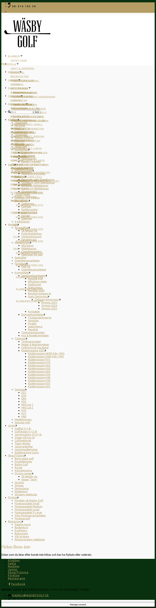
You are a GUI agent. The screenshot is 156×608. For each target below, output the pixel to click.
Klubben (14, 56)
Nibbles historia (24, 137)
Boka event (21, 533)
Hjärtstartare (29, 212)
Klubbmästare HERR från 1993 (46, 353)
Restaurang (16, 104)
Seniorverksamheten (33, 275)
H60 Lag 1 (27, 404)
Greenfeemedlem (31, 251)
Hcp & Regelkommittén (35, 335)
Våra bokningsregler (33, 173)
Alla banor (27, 245)
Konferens (21, 530)
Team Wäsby (22, 443)
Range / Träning (30, 161)
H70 (23, 410)
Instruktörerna (23, 470)
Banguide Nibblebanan (34, 185)
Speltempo (27, 203)
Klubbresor (21, 491)
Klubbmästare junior (27, 452)
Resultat (33, 329)
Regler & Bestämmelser (35, 344)
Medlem (13, 72)
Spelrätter (20, 257)
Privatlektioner (23, 461)
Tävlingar (20, 338)
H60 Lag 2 (27, 407)
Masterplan (21, 149)
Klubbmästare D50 (39, 374)
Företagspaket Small (26, 124)
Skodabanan (28, 158)
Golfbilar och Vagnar (27, 197)
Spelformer (34, 284)
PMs (23, 152)
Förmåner (20, 263)
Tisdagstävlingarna (39, 317)
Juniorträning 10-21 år (28, 434)
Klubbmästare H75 (39, 359)
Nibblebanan (28, 248)
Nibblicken (21, 146)
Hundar (25, 215)
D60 (23, 398)
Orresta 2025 (49, 302)
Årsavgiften (20, 76)
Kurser (18, 467)
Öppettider (19, 60)
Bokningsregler (24, 170)
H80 (15, 248)
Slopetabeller (29, 191)
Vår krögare (22, 536)
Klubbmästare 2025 (27, 176)
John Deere (28, 155)
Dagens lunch (21, 120)
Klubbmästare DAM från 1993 (46, 356)
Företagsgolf (21, 184)
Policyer (19, 140)
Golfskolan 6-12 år (26, 431)
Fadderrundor (29, 209)
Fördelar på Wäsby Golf (29, 500)
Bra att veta (22, 200)
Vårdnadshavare (31, 236)
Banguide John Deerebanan (37, 179)
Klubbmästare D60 (39, 371)
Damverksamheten (32, 314)
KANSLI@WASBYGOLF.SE (31, 3)
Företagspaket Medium (28, 506)
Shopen (19, 485)
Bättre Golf (20, 116)
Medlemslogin (23, 419)
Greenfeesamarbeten (28, 128)
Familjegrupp (29, 239)
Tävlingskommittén (33, 332)
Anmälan (33, 320)
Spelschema (35, 287)
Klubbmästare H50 (39, 368)
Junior (13, 80)
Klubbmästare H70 (39, 362)
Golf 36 (25, 266)
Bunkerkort (21, 527)
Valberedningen (24, 131)
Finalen (32, 323)
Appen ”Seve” (29, 479)
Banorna (20, 176)
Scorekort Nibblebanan (35, 188)
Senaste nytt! (22, 422)
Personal (20, 125)
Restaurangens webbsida (30, 539)
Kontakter (34, 311)
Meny (4, 63)
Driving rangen (23, 473)
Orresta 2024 (49, 305)
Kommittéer (22, 272)
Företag (14, 96)
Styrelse (19, 128)
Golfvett (26, 206)
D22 (23, 392)
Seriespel (20, 389)
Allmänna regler (37, 281)
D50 (23, 395)
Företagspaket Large (27, 509)
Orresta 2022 (49, 308)
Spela (12, 64)
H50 (23, 401)
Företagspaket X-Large (28, 512)
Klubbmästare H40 (29, 265)
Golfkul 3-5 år (23, 428)
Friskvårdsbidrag (26, 80)
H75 (15, 236)
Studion (17, 164)
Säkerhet (26, 218)
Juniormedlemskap (26, 449)
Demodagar (22, 488)
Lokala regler (22, 194)
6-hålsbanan (22, 221)
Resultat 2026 (36, 290)
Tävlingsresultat (31, 341)
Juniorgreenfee (24, 446)
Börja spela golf (23, 92)
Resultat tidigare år (39, 293)
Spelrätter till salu (31, 254)
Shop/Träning (18, 88)
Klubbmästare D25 (29, 301)
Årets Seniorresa (38, 296)
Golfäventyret (23, 440)
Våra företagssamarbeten (30, 515)
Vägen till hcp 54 (25, 437)
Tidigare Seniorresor (47, 299)
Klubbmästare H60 (39, 365)
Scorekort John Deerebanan (34, 96)
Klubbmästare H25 (39, 383)
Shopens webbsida (26, 494)
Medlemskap (22, 242)
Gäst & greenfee (22, 68)
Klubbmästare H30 (39, 380)
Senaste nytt (35, 278)
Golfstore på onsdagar (31, 164)
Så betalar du (29, 230)
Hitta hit (19, 143)
